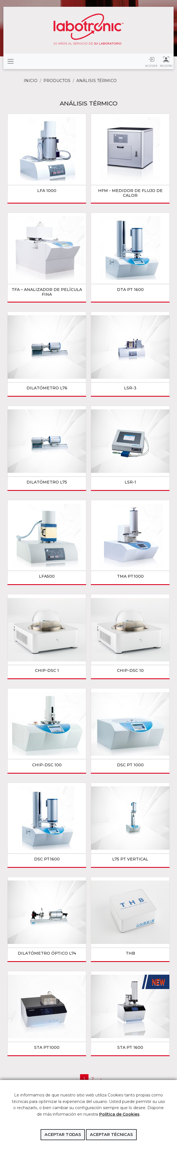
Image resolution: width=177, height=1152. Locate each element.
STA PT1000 (46, 1047)
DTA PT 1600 (130, 289)
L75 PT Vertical (130, 859)
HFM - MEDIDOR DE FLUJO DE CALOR (130, 193)
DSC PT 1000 (130, 764)
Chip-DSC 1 (47, 670)
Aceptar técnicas (111, 1134)
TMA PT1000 (130, 576)
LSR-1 (130, 482)
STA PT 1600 (130, 1047)
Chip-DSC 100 (47, 764)
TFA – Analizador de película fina (47, 292)
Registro (166, 61)
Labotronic (88, 29)
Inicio (30, 80)
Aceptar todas (63, 1134)
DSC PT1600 (47, 859)
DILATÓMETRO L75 (46, 482)
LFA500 (47, 576)
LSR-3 (130, 387)
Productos (56, 80)
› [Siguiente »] (100, 1079)
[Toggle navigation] (10, 61)
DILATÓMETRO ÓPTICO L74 (47, 953)
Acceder (151, 61)
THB (130, 953)
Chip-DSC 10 (130, 670)
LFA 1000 (46, 190)
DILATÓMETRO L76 (46, 387)
